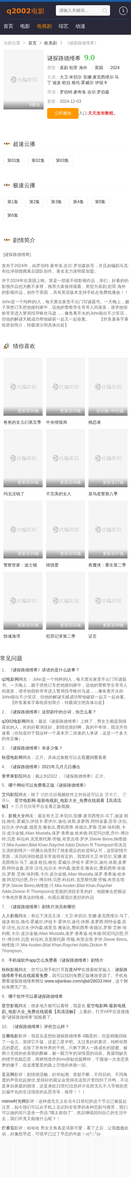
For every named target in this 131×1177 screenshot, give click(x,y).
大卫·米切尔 (71, 77)
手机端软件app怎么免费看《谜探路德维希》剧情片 (55, 960)
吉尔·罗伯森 (98, 92)
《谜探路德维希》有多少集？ (35, 748)
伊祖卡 (101, 82)
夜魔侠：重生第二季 (107, 565)
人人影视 (10, 915)
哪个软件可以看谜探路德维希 (35, 996)
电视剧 (44, 26)
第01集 (13, 160)
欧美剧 (50, 43)
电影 (25, 26)
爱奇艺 (111, 794)
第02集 (37, 160)
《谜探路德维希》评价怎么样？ (39, 1026)
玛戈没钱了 (13, 493)
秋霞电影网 (12, 757)
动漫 (80, 26)
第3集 (56, 201)
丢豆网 (8, 1074)
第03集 (62, 160)
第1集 (12, 201)
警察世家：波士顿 (20, 565)
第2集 (34, 201)
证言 (92, 636)
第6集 (12, 215)
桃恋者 (94, 422)
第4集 (78, 201)
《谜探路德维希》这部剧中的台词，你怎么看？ (52, 712)
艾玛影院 (10, 794)
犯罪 (73, 67)
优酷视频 (49, 794)
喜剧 (64, 67)
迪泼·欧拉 (61, 82)
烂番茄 (8, 1128)
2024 (115, 67)
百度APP (73, 969)
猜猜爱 (52, 565)
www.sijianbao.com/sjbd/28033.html (78, 981)
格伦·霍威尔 (83, 82)
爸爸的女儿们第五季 (22, 422)
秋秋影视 (10, 969)
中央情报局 (56, 422)
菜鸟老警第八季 (103, 493)
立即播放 (62, 113)
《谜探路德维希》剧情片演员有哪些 (41, 906)
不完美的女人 (58, 493)
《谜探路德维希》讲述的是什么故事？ (44, 670)
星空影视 (10, 1005)
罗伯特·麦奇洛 (73, 92)
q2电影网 (10, 679)
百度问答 (89, 757)
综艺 (63, 26)
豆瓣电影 (10, 1036)
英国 (99, 67)
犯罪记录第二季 (60, 636)
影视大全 (16, 815)
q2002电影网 (14, 721)
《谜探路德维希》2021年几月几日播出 (44, 766)
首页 (8, 26)
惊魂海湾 (11, 636)
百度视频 (23, 806)
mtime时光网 (14, 1101)
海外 (83, 67)
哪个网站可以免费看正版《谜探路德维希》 (48, 785)
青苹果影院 (12, 776)
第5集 (100, 201)
